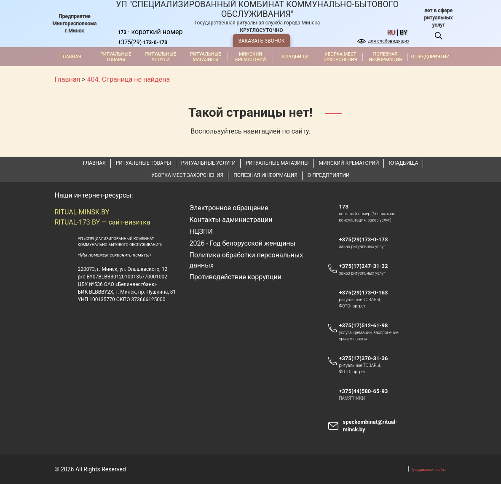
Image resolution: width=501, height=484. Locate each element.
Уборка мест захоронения (340, 56)
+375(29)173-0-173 (367, 239)
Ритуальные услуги (160, 56)
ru (391, 32)
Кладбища (295, 56)
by (403, 32)
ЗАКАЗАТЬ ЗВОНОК (261, 41)
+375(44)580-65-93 (367, 391)
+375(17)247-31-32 (363, 266)
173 (343, 206)
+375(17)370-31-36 (363, 358)
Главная (70, 56)
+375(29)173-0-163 (367, 292)
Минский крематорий (250, 56)
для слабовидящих (388, 41)
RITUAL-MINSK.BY (82, 212)
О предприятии (430, 56)
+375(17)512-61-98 (363, 325)
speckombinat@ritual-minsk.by (370, 426)
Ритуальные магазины (205, 56)
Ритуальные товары (115, 56)
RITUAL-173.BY (77, 222)
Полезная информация (385, 56)
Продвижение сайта (429, 470)
